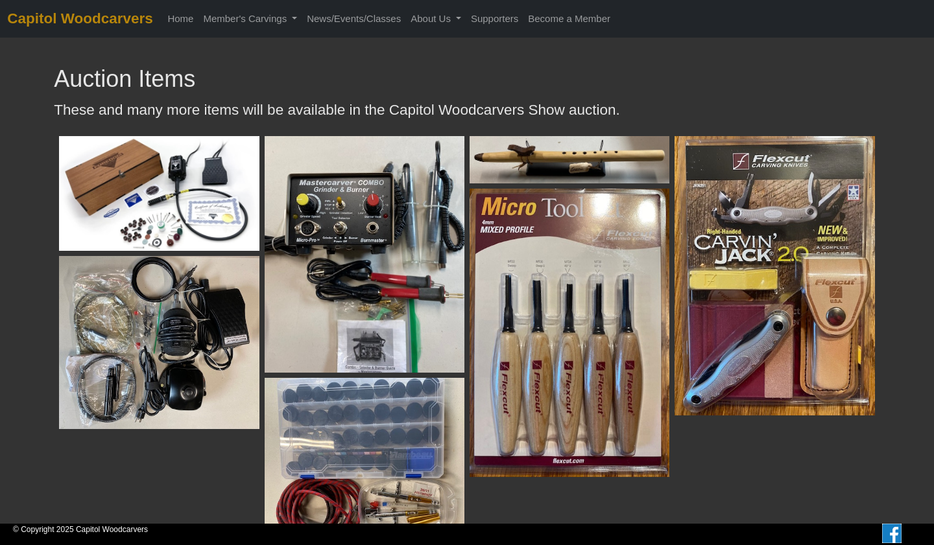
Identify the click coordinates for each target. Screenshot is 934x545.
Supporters (494, 18)
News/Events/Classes (354, 18)
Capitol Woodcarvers (80, 18)
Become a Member (569, 18)
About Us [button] (432, 18)
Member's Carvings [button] (246, 18)
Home (180, 18)
